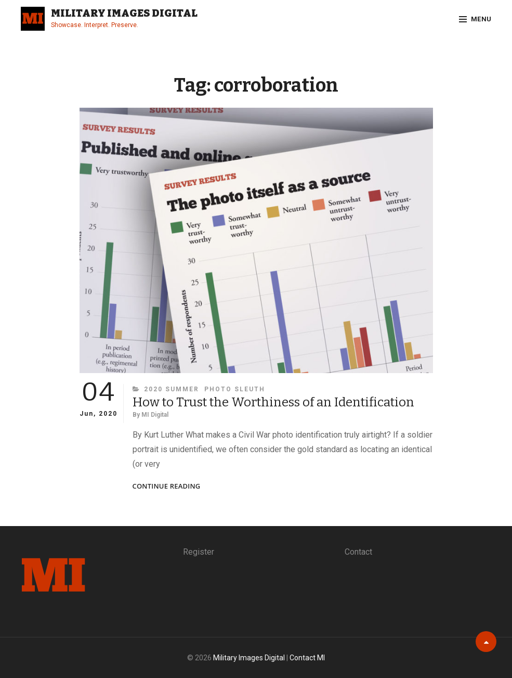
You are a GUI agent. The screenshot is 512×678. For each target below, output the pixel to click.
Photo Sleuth (234, 389)
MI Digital (154, 414)
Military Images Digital (124, 13)
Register (198, 552)
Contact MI (307, 658)
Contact (358, 552)
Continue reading (167, 486)
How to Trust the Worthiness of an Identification (273, 402)
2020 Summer (171, 389)
